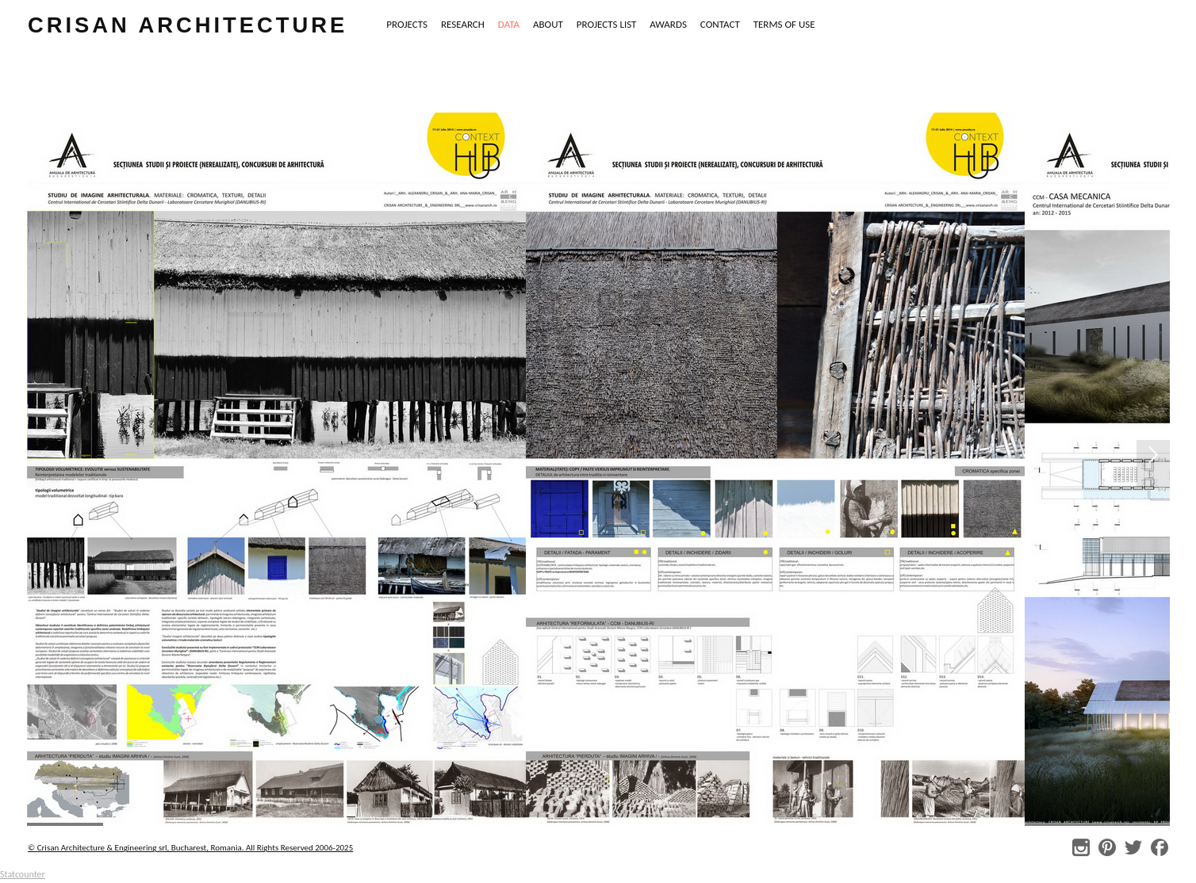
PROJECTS (406, 24)
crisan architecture (187, 25)
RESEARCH (463, 24)
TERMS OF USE (784, 24)
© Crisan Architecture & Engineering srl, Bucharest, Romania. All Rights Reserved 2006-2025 (190, 848)
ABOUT (548, 24)
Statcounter (22, 874)
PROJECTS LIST (607, 24)
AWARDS (668, 24)
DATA (508, 24)
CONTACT (720, 24)
